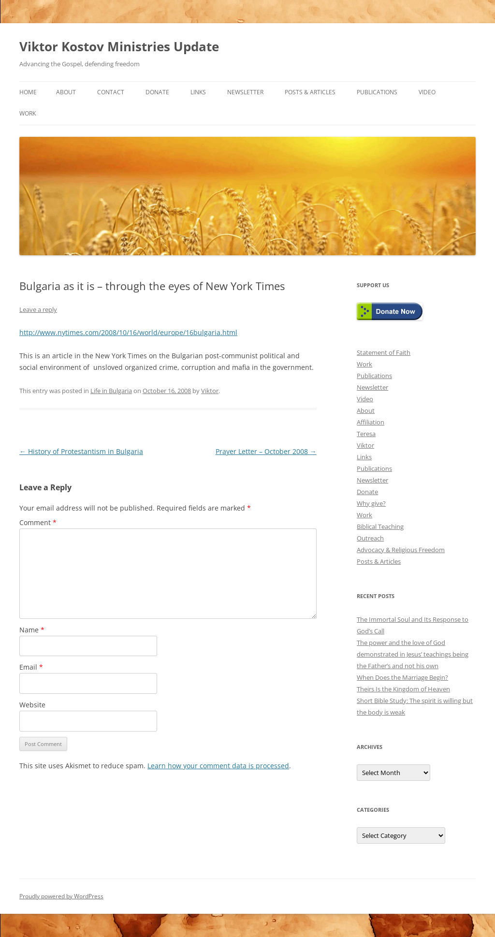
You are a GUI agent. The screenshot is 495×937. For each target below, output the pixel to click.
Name (31, 629)
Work (27, 113)
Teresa (366, 433)
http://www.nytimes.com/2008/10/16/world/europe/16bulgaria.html (128, 332)
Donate (157, 92)
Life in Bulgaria (111, 390)
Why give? (371, 503)
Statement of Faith (383, 352)
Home (28, 92)
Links (198, 92)
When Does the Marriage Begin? (402, 677)
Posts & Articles (310, 92)
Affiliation (370, 422)
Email (31, 667)
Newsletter (245, 92)
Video (427, 92)
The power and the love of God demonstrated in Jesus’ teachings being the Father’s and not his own (412, 654)
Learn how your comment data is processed (218, 765)
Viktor (209, 390)
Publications (377, 92)
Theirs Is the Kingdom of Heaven (403, 689)
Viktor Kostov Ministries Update (119, 46)
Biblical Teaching (380, 526)
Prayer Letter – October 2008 (266, 451)
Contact (110, 92)
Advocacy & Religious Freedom (401, 549)
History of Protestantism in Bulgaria (81, 451)
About (66, 92)
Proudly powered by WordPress (61, 896)
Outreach (370, 538)
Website (32, 704)
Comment (38, 522)
